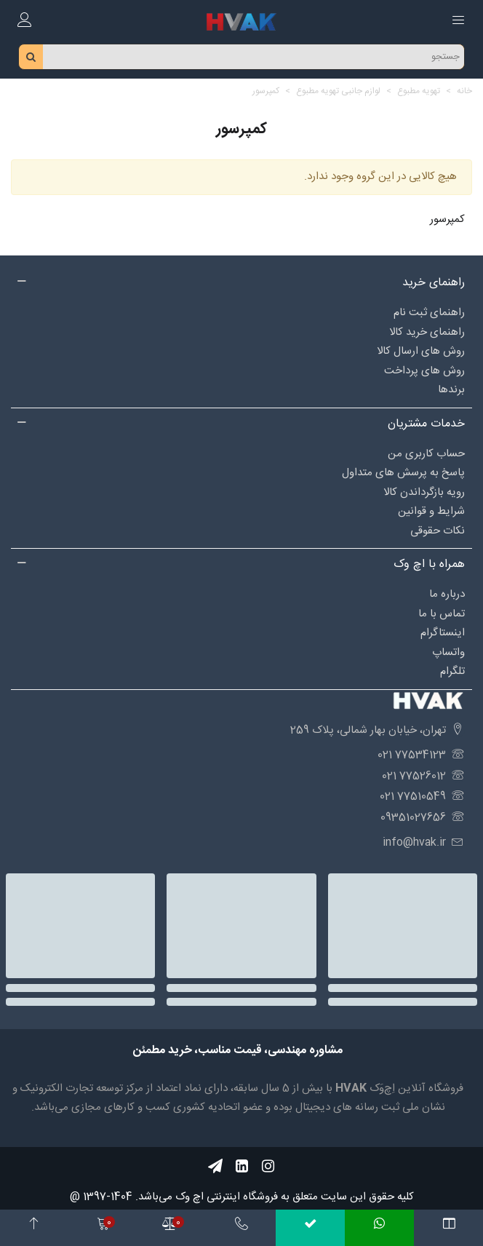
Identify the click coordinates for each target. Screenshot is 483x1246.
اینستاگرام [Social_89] (442, 633)
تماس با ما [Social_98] (441, 614)
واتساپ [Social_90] (448, 652)
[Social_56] (268, 1166)
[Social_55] (241, 1166)
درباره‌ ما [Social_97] (447, 594)
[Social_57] (215, 1166)
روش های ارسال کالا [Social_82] (421, 351)
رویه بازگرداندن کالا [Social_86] (424, 492)
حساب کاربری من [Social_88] (426, 454)
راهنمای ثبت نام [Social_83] (429, 312)
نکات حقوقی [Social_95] (437, 531)
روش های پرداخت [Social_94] (424, 371)
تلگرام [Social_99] (452, 671)
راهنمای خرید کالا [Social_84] (427, 332)
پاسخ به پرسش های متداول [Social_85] (403, 473)
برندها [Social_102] (451, 390)
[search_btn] (31, 56)
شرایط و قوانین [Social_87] (431, 511)
